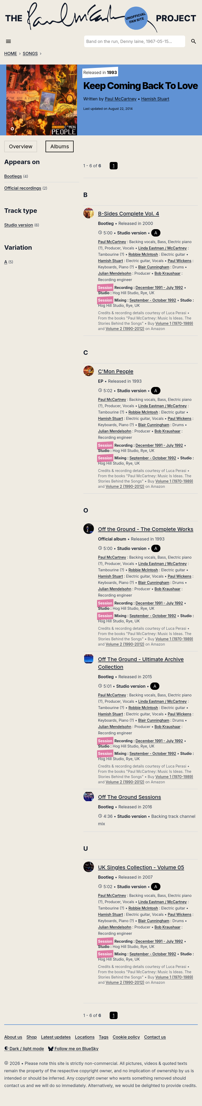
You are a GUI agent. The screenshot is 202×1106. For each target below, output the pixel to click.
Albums (59, 146)
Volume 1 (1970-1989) (174, 323)
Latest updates (56, 1037)
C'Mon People (115, 371)
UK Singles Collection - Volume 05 (141, 867)
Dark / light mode (24, 1048)
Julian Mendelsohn (114, 273)
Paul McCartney (121, 98)
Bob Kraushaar (167, 273)
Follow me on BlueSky (73, 1048)
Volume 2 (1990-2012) (124, 328)
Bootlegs (13, 176)
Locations (85, 1037)
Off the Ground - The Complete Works (145, 529)
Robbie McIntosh (143, 254)
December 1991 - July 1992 (159, 287)
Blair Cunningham (153, 267)
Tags (104, 1037)
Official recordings (22, 188)
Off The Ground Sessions (129, 797)
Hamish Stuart (155, 98)
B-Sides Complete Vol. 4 (128, 213)
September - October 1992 (152, 300)
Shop (31, 1037)
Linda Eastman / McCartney (162, 248)
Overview (20, 146)
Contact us (155, 1037)
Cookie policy (126, 1037)
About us (13, 1037)
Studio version (18, 225)
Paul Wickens (179, 260)
